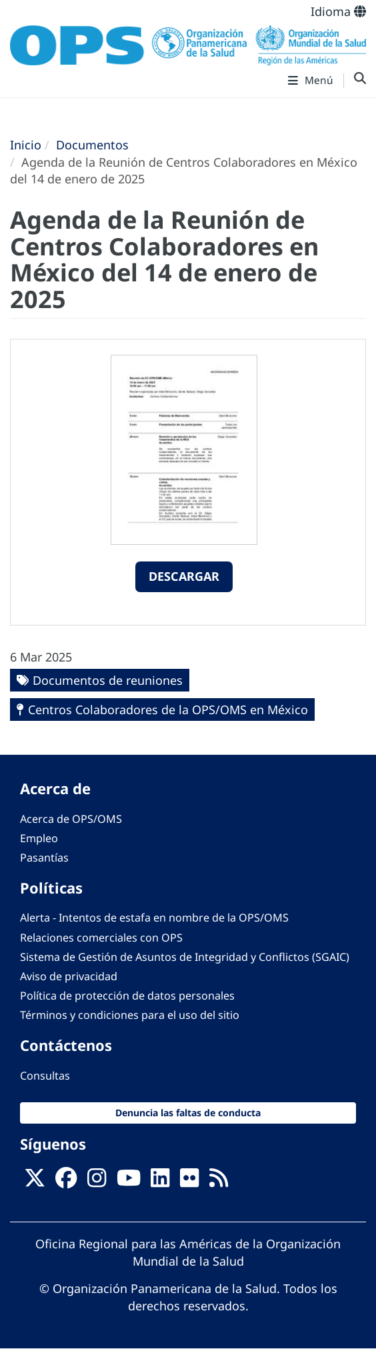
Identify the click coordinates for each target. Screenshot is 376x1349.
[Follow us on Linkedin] (160, 1181)
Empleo (39, 838)
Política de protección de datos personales (127, 995)
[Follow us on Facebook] (66, 1181)
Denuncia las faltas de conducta (188, 1112)
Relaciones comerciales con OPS (101, 937)
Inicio (25, 145)
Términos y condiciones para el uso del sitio (129, 1015)
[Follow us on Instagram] (96, 1181)
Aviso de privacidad (68, 976)
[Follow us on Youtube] (129, 1181)
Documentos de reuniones (108, 680)
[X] (34, 1181)
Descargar (184, 576)
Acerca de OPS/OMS (71, 819)
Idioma (338, 11)
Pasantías (44, 857)
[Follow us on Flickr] (189, 1181)
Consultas (45, 1075)
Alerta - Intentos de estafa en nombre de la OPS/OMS (154, 917)
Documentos (92, 145)
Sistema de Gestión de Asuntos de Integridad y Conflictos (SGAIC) (184, 957)
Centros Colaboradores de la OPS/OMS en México (168, 710)
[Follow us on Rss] (218, 1181)
